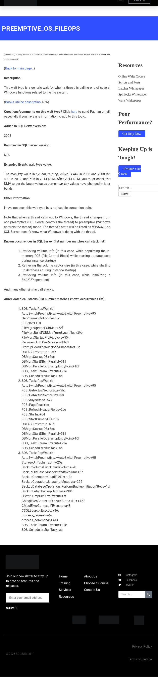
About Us (90, 576)
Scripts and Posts (129, 82)
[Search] (148, 594)
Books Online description (23, 102)
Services (65, 590)
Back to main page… (19, 68)
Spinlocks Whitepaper (132, 94)
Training (64, 583)
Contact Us (92, 590)
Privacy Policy (142, 646)
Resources (66, 597)
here (74, 112)
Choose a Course (96, 583)
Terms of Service (140, 659)
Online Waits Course (131, 76)
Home (63, 576)
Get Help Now (131, 133)
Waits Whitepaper (129, 100)
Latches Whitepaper (131, 88)
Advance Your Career (129, 171)
